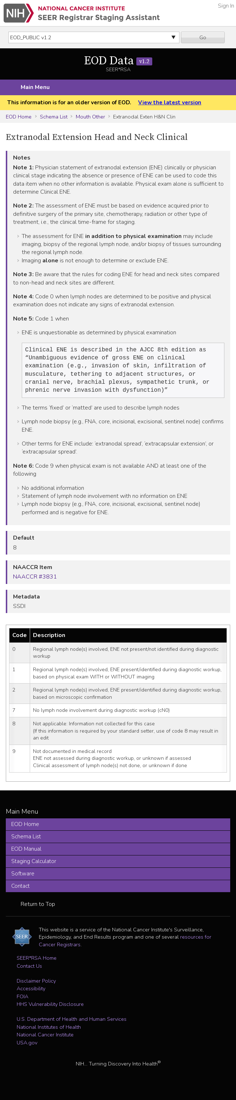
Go (202, 37)
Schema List (53, 116)
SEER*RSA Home (37, 962)
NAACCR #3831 (35, 581)
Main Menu (35, 87)
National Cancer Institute (45, 1039)
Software (22, 878)
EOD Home (19, 116)
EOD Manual (26, 853)
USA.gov (27, 1047)
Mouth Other (90, 116)
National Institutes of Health (49, 1031)
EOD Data (118, 61)
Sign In (226, 6)
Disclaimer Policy (36, 985)
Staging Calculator (33, 865)
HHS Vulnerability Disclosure (50, 1008)
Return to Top (38, 908)
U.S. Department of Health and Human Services (72, 1023)
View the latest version (169, 102)
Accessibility (31, 992)
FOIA (22, 1000)
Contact (20, 890)
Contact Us (29, 970)
